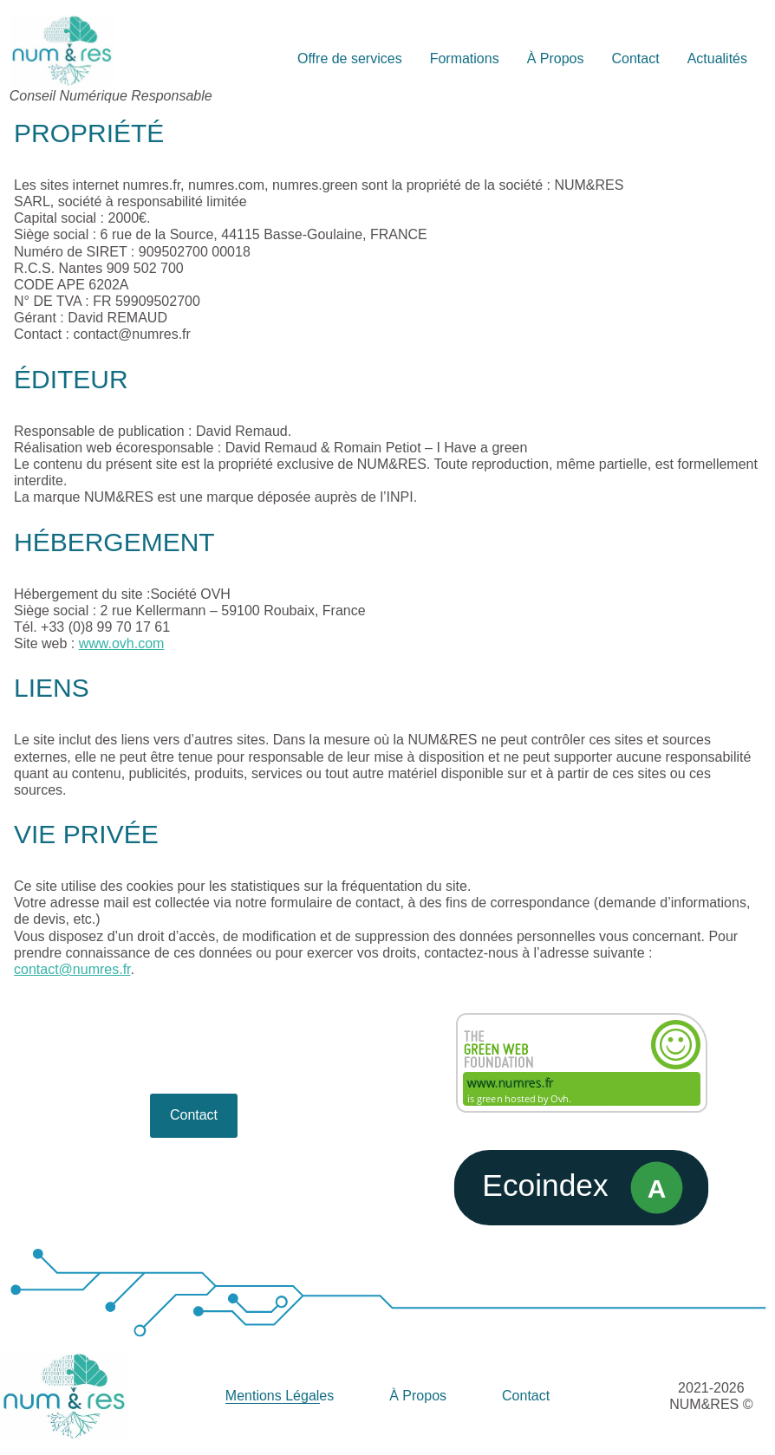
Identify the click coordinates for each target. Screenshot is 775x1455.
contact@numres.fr (72, 969)
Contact (194, 1114)
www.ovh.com (122, 643)
